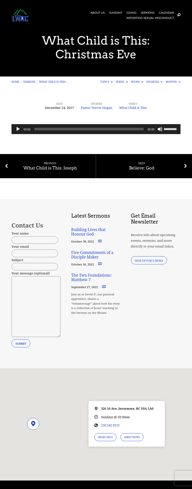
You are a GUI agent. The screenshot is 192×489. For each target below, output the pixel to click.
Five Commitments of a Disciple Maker (92, 255)
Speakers (154, 81)
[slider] (89, 129)
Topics (106, 81)
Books (137, 81)
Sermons (147, 12)
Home (16, 81)
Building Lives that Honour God (88, 232)
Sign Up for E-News (149, 260)
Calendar (166, 12)
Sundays (115, 12)
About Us (97, 12)
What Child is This (133, 107)
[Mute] (160, 129)
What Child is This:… (53, 81)
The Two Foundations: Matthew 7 (91, 277)
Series (122, 81)
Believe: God (141, 167)
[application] (96, 129)
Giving (131, 12)
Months (173, 81)
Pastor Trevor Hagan (96, 107)
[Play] (18, 129)
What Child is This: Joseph (50, 167)
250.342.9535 (110, 425)
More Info (105, 437)
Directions (132, 437)
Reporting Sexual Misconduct (150, 17)
